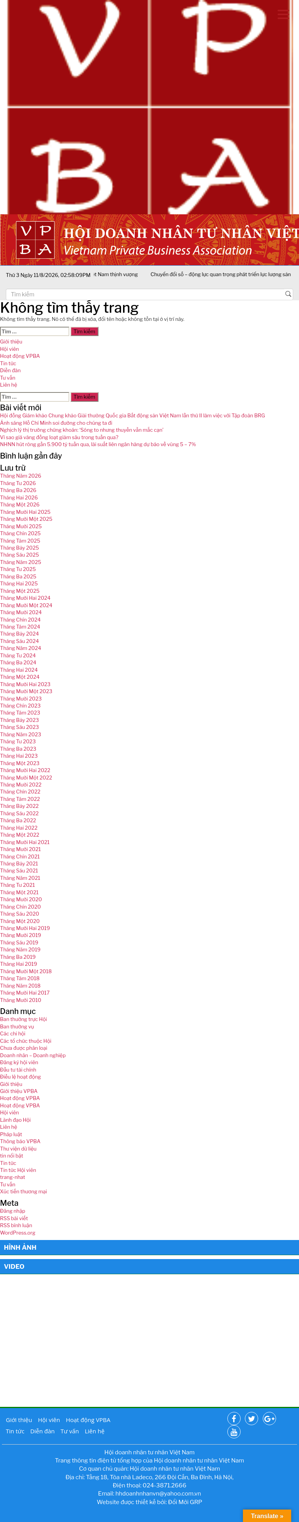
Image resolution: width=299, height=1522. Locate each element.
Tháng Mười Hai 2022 (25, 770)
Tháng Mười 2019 (20, 935)
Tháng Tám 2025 (20, 541)
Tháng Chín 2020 (20, 907)
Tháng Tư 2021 (17, 885)
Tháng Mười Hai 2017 (24, 993)
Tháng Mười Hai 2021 (24, 842)
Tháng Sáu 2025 (19, 555)
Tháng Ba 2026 (18, 490)
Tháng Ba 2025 (18, 576)
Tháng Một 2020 (20, 921)
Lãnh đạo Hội (15, 1120)
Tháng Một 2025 (20, 591)
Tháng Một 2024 (19, 677)
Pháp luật (11, 1134)
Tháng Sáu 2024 (19, 641)
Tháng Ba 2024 (18, 662)
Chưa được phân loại (23, 1048)
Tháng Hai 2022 (18, 828)
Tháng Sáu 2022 (19, 813)
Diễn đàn (10, 370)
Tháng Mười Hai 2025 (25, 512)
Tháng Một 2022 (19, 835)
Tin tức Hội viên (18, 1170)
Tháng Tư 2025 (18, 569)
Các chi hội (12, 1033)
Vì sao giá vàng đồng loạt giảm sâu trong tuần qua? (59, 437)
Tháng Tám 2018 (20, 978)
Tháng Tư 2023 (18, 741)
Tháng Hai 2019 (18, 964)
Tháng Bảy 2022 (19, 806)
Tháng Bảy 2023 (19, 720)
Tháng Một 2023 (19, 763)
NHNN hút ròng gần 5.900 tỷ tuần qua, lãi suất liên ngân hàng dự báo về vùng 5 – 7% (98, 444)
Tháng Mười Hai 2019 (25, 928)
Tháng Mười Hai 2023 (25, 684)
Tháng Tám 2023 (20, 712)
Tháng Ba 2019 (18, 957)
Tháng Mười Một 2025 (26, 519)
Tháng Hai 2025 (19, 583)
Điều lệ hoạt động (20, 1077)
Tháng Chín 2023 (20, 705)
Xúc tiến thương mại (23, 1191)
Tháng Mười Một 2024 (26, 605)
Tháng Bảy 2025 (19, 548)
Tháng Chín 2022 (20, 791)
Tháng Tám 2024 (20, 627)
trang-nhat (12, 1177)
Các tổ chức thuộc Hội (25, 1041)
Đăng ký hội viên (19, 1062)
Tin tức (8, 363)
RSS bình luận (16, 1225)
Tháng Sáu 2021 (19, 870)
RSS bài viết (14, 1218)
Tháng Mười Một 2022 (26, 777)
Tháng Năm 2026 (20, 476)
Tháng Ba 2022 (18, 820)
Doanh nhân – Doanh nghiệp (33, 1055)
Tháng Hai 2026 (19, 497)
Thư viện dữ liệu (18, 1148)
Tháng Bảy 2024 (19, 634)
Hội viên (9, 349)
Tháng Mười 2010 (20, 1000)
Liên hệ (8, 385)
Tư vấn (7, 378)
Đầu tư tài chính (18, 1070)
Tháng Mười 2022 (21, 784)
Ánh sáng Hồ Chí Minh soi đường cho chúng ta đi (56, 423)
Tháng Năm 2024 (20, 648)
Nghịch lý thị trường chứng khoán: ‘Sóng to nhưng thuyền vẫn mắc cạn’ (82, 430)
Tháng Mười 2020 (21, 899)
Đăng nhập (12, 1211)
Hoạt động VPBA (20, 356)
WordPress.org (17, 1233)
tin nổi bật (11, 1155)
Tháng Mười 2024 (21, 612)
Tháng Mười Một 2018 (26, 971)
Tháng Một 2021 (19, 892)
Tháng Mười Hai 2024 (25, 598)
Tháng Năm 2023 (20, 734)
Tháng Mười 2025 (21, 526)
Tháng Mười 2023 (21, 698)
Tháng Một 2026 (20, 504)
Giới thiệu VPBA (18, 1091)
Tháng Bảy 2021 (19, 863)
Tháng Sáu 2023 (19, 727)
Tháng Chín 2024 (20, 620)
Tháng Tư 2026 (18, 483)
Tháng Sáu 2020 (19, 914)
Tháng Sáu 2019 (19, 942)
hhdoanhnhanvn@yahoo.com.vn (158, 1493)
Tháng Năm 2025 (20, 562)
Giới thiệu (11, 341)
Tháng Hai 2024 (19, 670)
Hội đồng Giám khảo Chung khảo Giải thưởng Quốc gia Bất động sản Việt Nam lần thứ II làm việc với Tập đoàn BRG (132, 415)
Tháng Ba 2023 (18, 749)
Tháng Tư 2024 (18, 655)
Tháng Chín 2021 (20, 856)
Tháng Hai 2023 (19, 756)
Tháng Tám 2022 (20, 799)
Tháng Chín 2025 (20, 533)
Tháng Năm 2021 (20, 878)
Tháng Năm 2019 (20, 949)
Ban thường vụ (17, 1026)
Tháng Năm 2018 (20, 986)
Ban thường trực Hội (23, 1019)
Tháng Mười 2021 (20, 849)
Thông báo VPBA (20, 1141)
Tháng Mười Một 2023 (26, 691)
